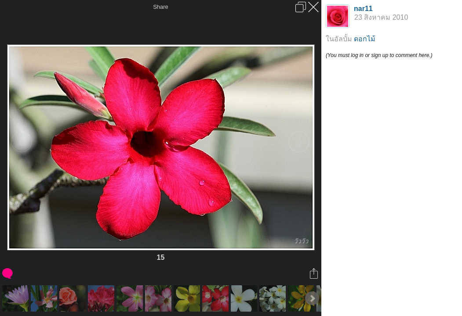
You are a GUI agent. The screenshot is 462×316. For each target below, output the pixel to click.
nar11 (363, 8)
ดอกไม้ (364, 39)
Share (160, 7)
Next (312, 298)
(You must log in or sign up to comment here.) (379, 55)
